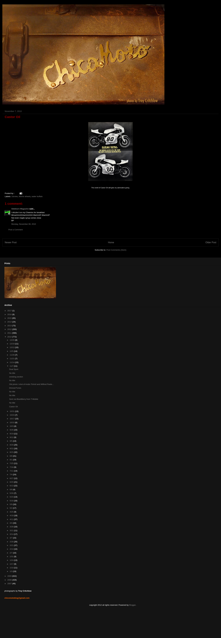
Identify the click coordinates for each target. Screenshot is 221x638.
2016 (9, 314)
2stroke (14, 196)
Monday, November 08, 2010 (23, 224)
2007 (9, 583)
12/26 (12, 340)
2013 (9, 326)
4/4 (11, 523)
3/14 (12, 534)
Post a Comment (15, 230)
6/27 (12, 478)
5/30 (12, 493)
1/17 (12, 564)
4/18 (12, 515)
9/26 (12, 430)
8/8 (11, 456)
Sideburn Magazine (20, 209)
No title (12, 373)
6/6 (11, 489)
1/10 (12, 568)
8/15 (12, 452)
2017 (9, 311)
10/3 (12, 426)
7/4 (11, 474)
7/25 (12, 463)
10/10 (12, 422)
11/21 (12, 358)
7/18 (12, 467)
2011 (9, 333)
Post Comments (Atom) (116, 250)
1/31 (12, 556)
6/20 (12, 482)
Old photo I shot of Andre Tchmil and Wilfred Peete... (31, 384)
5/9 (11, 504)
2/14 (12, 549)
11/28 (12, 355)
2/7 (11, 553)
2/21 (12, 545)
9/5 (11, 441)
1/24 (12, 560)
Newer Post (11, 242)
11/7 (12, 366)
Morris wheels (24, 196)
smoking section (16, 377)
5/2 (11, 508)
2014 (9, 322)
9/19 (12, 434)
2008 (9, 580)
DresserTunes (15, 388)
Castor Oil (13, 406)
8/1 (11, 460)
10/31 (12, 411)
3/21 (12, 530)
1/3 (11, 571)
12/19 (12, 344)
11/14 (12, 362)
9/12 (12, 437)
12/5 (12, 351)
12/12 (12, 347)
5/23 (12, 497)
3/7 (11, 538)
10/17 (12, 419)
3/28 (12, 527)
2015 (9, 318)
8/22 (12, 448)
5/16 (12, 501)
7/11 (12, 471)
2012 (9, 329)
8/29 (12, 445)
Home (111, 242)
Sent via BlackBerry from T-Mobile (23, 399)
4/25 (12, 512)
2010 (9, 337)
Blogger (132, 605)
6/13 (12, 486)
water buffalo (37, 196)
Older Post (210, 242)
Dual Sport (13, 369)
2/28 (12, 542)
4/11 (12, 519)
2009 (9, 576)
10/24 (12, 415)
